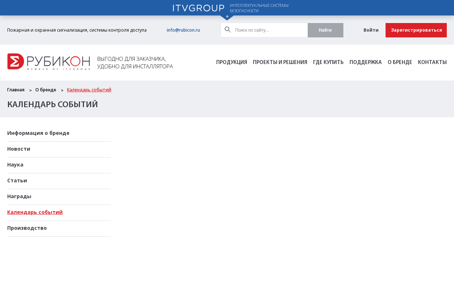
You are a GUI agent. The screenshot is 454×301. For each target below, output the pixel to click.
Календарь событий (89, 90)
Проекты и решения (280, 62)
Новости (18, 148)
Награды (19, 196)
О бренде (400, 62)
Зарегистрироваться (416, 30)
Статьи (17, 180)
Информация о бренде (38, 132)
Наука (15, 164)
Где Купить (328, 62)
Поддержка (366, 62)
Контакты (432, 62)
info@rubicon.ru (183, 30)
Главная (16, 90)
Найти (325, 30)
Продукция (231, 62)
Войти (371, 30)
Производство (27, 227)
